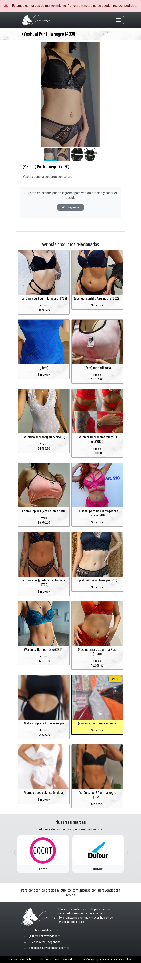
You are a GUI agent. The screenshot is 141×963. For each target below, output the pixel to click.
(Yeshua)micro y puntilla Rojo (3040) (97, 652)
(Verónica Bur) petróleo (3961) (43, 649)
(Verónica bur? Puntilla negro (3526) (97, 795)
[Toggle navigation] (118, 20)
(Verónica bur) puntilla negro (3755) (44, 298)
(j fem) (43, 368)
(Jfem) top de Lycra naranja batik (43, 511)
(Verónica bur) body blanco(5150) (43, 437)
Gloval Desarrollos (121, 959)
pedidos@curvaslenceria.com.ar (49, 947)
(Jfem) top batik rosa (97, 368)
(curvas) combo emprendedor (97, 723)
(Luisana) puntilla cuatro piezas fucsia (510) (97, 513)
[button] (119, 45)
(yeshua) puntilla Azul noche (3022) (97, 298)
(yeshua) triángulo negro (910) (97, 580)
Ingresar (70, 207)
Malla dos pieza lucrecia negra (44, 723)
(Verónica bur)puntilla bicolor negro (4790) (44, 582)
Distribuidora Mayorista (40, 930)
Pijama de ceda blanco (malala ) (43, 793)
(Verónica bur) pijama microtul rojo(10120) (97, 439)
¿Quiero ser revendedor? (41, 936)
